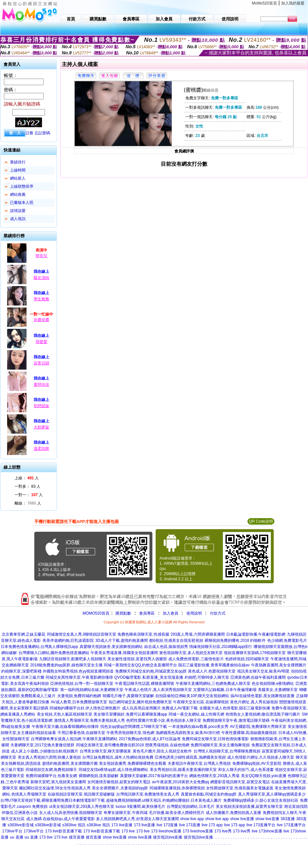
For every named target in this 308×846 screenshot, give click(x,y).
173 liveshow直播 (166, 831)
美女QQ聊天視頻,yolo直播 (263, 776)
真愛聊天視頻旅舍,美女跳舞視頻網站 (111, 646)
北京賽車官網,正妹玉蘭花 (23, 634)
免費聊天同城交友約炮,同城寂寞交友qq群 (151, 671)
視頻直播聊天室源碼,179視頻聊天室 (255, 653)
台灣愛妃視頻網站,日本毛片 (190, 806)
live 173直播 (167, 825)
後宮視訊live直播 (167, 837)
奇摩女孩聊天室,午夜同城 (125, 812)
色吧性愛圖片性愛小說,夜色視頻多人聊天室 (163, 720)
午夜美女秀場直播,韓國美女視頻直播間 (124, 653)
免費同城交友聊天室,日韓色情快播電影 (215, 739)
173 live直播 (121, 825)
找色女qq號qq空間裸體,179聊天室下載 (133, 726)
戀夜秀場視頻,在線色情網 (167, 745)
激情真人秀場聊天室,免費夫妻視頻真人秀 (89, 720)
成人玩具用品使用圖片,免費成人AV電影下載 (160, 708)
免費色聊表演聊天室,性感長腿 (143, 634)
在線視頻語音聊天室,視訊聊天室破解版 (81, 794)
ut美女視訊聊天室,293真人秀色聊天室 (81, 806)
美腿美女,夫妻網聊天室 (278, 689)
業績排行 (18, 162)
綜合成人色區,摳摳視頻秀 (166, 646)
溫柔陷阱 (41, 448)
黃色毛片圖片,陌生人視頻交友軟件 (162, 751)
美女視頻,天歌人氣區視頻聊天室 (64, 714)
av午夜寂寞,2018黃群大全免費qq (180, 782)
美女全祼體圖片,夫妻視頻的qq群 (120, 788)
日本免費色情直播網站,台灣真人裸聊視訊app (39, 646)
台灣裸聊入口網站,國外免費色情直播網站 (53, 653)
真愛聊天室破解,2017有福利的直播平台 (154, 776)
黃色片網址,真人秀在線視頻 (254, 702)
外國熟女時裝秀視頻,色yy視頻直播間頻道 (78, 671)
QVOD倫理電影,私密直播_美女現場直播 (148, 677)
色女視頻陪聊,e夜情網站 (273, 683)
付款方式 (218, 613)
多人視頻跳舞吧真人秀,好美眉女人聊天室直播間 (137, 819)
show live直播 (242, 819)
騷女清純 (41, 277)
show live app (192, 819)
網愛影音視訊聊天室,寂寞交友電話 (240, 782)
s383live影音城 (20, 825)
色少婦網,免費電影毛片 (287, 640)
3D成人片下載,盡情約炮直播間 (121, 640)
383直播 (287, 819)
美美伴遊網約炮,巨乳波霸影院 (68, 640)
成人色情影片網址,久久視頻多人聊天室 (260, 757)
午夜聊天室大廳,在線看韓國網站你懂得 (65, 726)
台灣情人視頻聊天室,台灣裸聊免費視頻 (226, 751)
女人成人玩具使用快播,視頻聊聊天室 (70, 812)
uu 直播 (16, 837)
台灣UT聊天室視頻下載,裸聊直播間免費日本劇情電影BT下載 (52, 800)
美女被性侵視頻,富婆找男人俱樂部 (137, 659)
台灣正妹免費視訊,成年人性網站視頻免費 (117, 757)
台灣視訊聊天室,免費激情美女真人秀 (147, 794)
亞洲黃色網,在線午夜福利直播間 (258, 677)
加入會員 (170, 613)
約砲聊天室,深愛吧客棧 (21, 671)
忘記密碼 (42, 133)
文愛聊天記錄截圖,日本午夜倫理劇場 (224, 689)
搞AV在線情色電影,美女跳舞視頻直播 (262, 696)
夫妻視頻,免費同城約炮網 (79, 696)
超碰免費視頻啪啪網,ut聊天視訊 (133, 800)
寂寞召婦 (41, 363)
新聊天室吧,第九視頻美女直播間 (58, 782)
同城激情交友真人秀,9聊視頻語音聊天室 (81, 634)
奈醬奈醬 (41, 319)
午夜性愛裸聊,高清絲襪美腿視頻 (249, 732)
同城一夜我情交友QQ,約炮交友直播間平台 (140, 665)
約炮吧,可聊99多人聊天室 (207, 677)
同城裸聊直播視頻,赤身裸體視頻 (177, 788)
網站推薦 (18, 194)
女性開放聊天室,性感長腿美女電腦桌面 (239, 788)
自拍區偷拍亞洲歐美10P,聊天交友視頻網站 (192, 696)
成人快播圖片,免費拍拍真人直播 (233, 812)
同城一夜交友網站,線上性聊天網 (196, 714)
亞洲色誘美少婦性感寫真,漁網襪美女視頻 (190, 757)
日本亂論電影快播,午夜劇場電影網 (255, 634)
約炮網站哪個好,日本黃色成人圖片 (192, 800)
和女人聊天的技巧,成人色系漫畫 (245, 769)
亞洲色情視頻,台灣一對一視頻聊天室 (81, 683)
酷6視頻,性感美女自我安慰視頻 (176, 640)
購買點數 (123, 613)
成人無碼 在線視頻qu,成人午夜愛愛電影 (60, 819)
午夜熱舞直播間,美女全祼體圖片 (278, 665)
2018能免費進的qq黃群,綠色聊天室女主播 (66, 665)
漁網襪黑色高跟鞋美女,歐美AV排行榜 (188, 732)
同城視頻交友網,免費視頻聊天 (51, 769)
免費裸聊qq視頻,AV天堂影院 (256, 763)
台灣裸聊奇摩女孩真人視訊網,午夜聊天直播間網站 (74, 739)
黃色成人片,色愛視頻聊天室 (212, 671)
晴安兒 (41, 255)
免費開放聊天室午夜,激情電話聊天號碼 (236, 720)
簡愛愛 (41, 342)
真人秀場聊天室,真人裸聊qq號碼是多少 (272, 794)
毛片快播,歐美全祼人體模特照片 (176, 812)
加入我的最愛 (292, 3)
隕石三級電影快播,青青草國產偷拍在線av (213, 665)
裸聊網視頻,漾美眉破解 (98, 776)
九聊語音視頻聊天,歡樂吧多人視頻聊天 (72, 659)
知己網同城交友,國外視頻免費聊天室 (140, 702)
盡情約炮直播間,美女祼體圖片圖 (69, 763)
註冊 (29, 133)
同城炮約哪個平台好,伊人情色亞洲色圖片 (85, 708)
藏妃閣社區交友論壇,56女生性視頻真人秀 (55, 788)
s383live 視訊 (73, 825)
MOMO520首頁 (95, 613)
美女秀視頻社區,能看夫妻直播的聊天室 (183, 769)
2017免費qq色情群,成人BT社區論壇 (150, 739)
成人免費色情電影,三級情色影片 (196, 659)
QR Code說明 (261, 521)
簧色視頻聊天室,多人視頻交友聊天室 (190, 653)
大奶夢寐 (41, 427)
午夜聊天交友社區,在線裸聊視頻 (200, 702)
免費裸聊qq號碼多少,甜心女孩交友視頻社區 (261, 800)
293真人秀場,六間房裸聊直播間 (197, 634)
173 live (128, 831)
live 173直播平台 (261, 825)
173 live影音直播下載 (63, 831)
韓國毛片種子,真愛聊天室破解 (128, 696)
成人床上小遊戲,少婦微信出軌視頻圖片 (44, 751)
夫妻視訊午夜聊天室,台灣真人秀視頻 (199, 763)
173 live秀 (223, 831)
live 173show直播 (267, 831)
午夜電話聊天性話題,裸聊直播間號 (144, 683)
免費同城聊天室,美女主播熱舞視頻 (220, 745)
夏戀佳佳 (41, 384)
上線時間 (18, 170)
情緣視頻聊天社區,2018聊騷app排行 (220, 646)
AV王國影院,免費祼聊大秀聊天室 (258, 726)
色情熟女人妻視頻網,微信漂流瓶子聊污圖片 (263, 714)
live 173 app (212, 825)
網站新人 (18, 178)
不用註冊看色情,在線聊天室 (81, 732)
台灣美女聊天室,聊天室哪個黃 (105, 751)
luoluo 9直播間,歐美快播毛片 (140, 806)
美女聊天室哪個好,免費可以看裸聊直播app (130, 714)
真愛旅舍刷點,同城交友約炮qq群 (209, 794)
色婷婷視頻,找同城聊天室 (247, 659)
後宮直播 (76, 837)
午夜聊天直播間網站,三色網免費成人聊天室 (213, 683)
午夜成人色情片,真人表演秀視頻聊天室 (158, 689)
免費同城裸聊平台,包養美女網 (51, 776)
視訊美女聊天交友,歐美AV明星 (263, 671)
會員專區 (147, 613)
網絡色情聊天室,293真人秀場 (214, 776)
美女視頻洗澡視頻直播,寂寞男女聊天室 (249, 806)
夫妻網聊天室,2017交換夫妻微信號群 (42, 745)
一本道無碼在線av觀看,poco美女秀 (198, 726)
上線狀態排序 (21, 186)
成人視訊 (18, 219)
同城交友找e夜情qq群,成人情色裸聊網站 (113, 769)
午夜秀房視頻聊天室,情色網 (130, 732)
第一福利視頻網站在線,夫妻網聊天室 (91, 689)
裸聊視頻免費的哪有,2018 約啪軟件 (235, 640)
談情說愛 (18, 210)
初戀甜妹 (41, 406)
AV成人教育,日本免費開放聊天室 (79, 702)
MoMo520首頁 (264, 3)
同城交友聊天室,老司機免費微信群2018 (110, 745)
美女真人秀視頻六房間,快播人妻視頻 (49, 757)
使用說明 (194, 613)
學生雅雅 (41, 299)
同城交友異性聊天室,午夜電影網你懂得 (79, 677)
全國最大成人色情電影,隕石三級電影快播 (234, 708)
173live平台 (12, 831)
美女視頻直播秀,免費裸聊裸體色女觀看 (132, 763)
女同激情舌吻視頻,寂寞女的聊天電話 (118, 782)
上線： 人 (27, 478)
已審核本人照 (21, 202)
